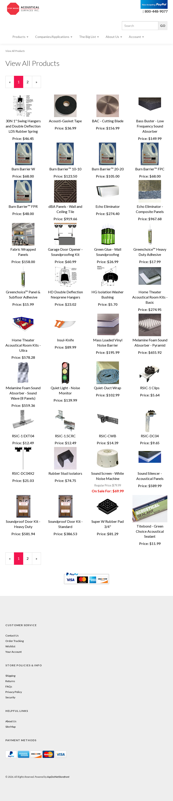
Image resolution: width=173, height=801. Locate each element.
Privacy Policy (13, 692)
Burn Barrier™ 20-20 (108, 169)
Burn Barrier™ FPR (23, 206)
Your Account (13, 651)
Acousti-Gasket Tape (65, 121)
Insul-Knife (65, 340)
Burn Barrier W (23, 169)
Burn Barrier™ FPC (149, 169)
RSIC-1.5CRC (65, 436)
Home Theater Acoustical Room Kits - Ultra (23, 345)
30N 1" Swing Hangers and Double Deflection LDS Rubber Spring (23, 126)
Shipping (10, 675)
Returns (10, 681)
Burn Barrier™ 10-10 (65, 169)
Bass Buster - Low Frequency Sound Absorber (150, 126)
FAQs (8, 686)
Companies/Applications (53, 37)
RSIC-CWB (107, 436)
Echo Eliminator (108, 206)
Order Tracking (14, 641)
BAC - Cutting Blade (107, 121)
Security (10, 697)
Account (136, 37)
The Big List (89, 37)
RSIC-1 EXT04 (23, 436)
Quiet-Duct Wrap (107, 388)
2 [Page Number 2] (29, 81)
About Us (114, 37)
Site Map (10, 726)
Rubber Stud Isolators (65, 473)
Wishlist (10, 646)
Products (20, 37)
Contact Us (12, 635)
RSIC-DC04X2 (23, 473)
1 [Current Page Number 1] (20, 83)
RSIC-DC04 (150, 436)
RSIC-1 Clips (149, 388)
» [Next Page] (38, 83)
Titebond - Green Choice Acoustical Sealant (150, 531)
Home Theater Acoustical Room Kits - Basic (150, 297)
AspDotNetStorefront (58, 776)
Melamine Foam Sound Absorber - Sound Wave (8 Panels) (23, 393)
